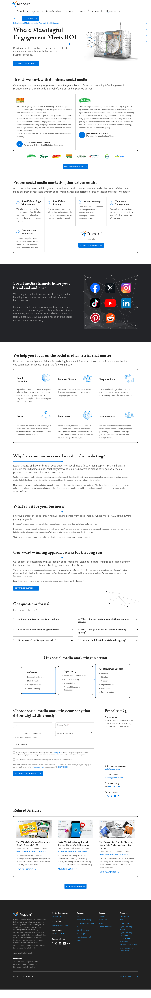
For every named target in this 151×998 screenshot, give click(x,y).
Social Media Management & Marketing (31, 861)
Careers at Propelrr (105, 934)
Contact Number (32, 739)
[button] (115, 5)
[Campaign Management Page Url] (122, 216)
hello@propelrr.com (59, 924)
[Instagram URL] (111, 802)
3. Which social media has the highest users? (43, 635)
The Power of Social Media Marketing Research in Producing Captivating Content (117, 851)
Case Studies (62, 5)
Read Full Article (26, 878)
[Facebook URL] (52, 951)
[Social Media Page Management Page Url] (28, 216)
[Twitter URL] (108, 802)
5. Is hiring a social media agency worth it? (43, 646)
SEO (78, 924)
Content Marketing (84, 927)
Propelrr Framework (88, 5)
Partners (74, 5)
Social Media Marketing (85, 931)
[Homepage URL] (21, 5)
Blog (121, 927)
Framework (102, 927)
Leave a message (21, 750)
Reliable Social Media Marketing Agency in (36, 23)
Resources (104, 5)
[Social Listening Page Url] (91, 216)
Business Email (63, 731)
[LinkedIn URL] (115, 802)
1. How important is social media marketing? (43, 625)
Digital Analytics (83, 938)
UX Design (81, 941)
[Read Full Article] (34, 845)
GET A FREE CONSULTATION (29, 66)
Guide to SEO (125, 931)
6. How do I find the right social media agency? (108, 646)
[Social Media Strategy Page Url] (60, 216)
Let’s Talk (131, 5)
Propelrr (16, 17)
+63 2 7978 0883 (62, 773)
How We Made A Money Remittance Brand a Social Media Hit (33, 851)
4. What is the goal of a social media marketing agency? (108, 637)
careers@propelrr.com (60, 933)
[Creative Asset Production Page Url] (28, 244)
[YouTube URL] (118, 802)
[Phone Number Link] (119, 6)
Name (17, 731)
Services (50, 5)
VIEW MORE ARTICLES (75, 893)
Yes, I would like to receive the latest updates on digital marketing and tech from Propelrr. (44, 766)
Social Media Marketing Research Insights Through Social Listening (75, 851)
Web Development (84, 944)
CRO (79, 948)
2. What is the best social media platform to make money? (108, 626)
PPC (78, 934)
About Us (40, 5)
